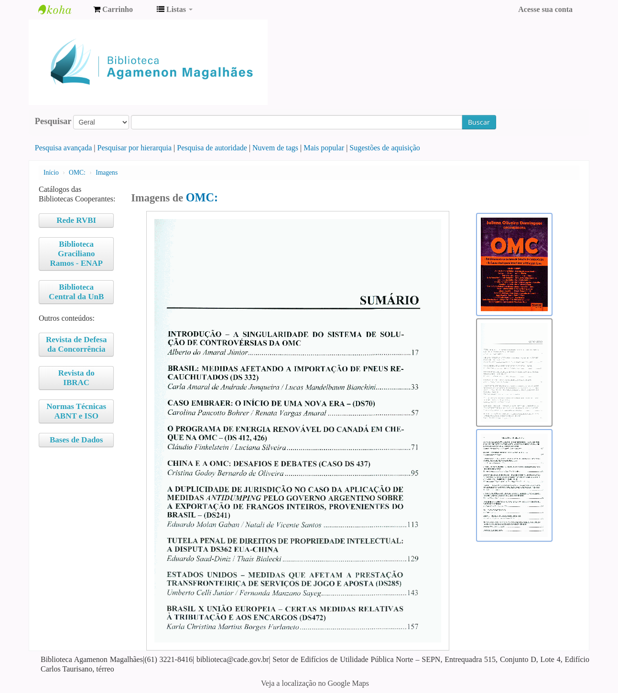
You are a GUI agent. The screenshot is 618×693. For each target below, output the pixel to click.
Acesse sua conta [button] (545, 9)
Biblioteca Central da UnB (76, 292)
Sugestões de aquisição (384, 148)
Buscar (479, 121)
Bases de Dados (76, 439)
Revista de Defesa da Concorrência (76, 344)
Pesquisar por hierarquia (135, 148)
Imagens (107, 172)
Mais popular (324, 148)
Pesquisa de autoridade (212, 148)
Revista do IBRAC (76, 377)
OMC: (77, 172)
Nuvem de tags (275, 148)
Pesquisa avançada (63, 148)
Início (51, 172)
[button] (113, 9)
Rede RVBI (76, 220)
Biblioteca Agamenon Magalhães (62, 9)
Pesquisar (53, 121)
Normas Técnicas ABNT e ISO (76, 411)
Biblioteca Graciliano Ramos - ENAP (76, 254)
